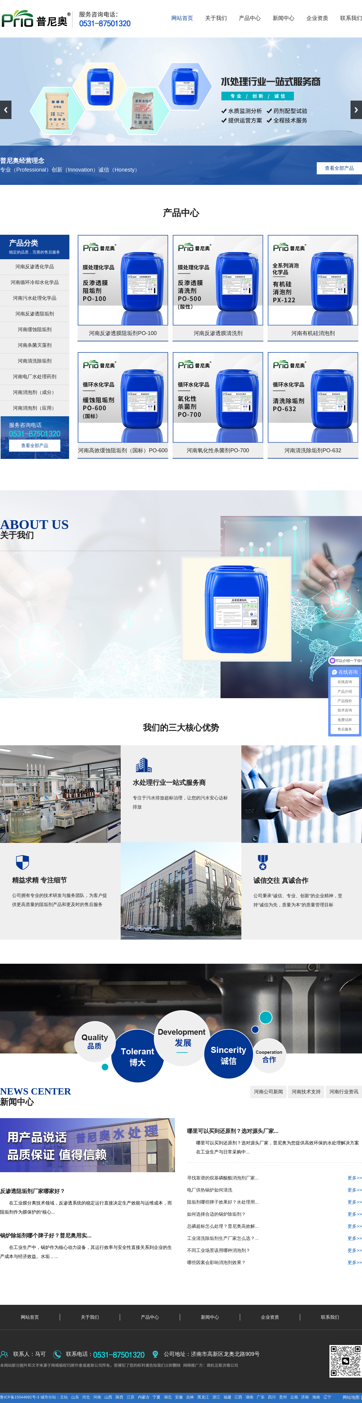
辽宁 (327, 1397)
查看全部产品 (339, 168)
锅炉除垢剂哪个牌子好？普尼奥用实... (45, 1236)
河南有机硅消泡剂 (313, 333)
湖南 (249, 1397)
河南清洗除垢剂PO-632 (312, 450)
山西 (108, 1397)
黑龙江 (203, 1397)
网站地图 (351, 1397)
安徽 (179, 1397)
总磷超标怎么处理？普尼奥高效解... (274, 1226)
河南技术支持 (306, 1091)
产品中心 (181, 213)
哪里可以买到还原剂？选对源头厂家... (232, 1131)
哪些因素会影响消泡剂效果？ (274, 1262)
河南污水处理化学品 (34, 298)
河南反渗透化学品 (34, 266)
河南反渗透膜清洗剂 (218, 333)
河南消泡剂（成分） (34, 392)
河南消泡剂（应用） (34, 408)
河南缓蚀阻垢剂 (35, 329)
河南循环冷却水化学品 (35, 282)
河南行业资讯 (343, 1091)
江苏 (131, 1397)
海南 (316, 1397)
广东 (261, 1397)
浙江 (216, 1397)
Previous (5, 110)
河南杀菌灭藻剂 (35, 345)
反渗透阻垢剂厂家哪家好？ (32, 1191)
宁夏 (156, 1397)
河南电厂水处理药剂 (34, 376)
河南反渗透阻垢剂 (34, 313)
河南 (97, 1397)
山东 (75, 1397)
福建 (227, 1397)
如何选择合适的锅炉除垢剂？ (274, 1214)
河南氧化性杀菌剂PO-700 (218, 450)
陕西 (119, 1397)
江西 (238, 1397)
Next (356, 110)
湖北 (168, 1397)
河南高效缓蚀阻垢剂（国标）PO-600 (122, 450)
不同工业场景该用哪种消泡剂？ (274, 1250)
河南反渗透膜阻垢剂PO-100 (123, 333)
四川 (272, 1397)
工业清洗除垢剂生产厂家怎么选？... (274, 1238)
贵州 (283, 1397)
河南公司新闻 (268, 1091)
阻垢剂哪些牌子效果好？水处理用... (274, 1202)
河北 (86, 1397)
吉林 (190, 1397)
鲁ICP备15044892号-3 (20, 1397)
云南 (294, 1397)
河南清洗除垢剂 (35, 360)
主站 (64, 1397)
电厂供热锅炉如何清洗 (274, 1190)
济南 (305, 1397)
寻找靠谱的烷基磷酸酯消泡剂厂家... (274, 1178)
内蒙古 (144, 1397)
